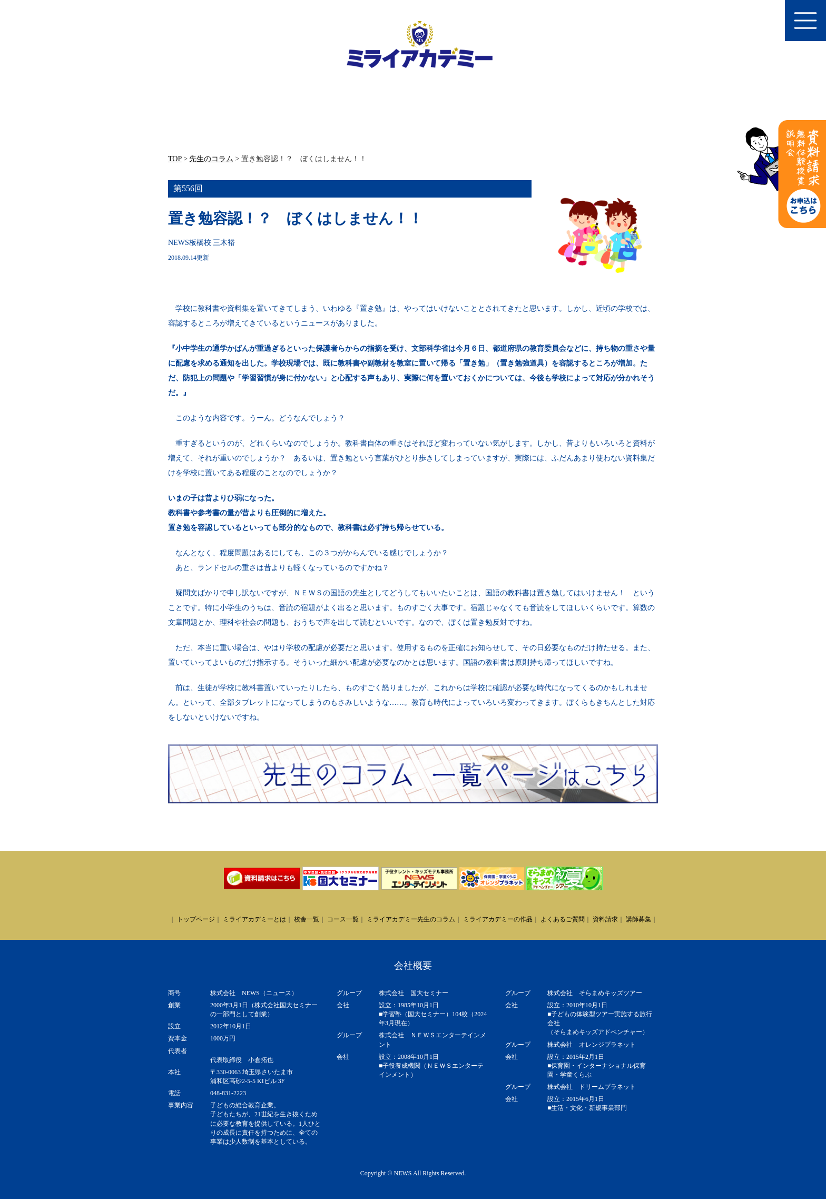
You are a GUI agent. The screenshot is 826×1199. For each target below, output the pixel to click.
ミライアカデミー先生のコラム (411, 919)
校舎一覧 (306, 919)
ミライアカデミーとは (254, 919)
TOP (175, 159)
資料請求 (605, 919)
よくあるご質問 (562, 919)
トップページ (196, 919)
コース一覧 (343, 919)
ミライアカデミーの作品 (498, 919)
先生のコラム (211, 159)
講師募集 (638, 919)
